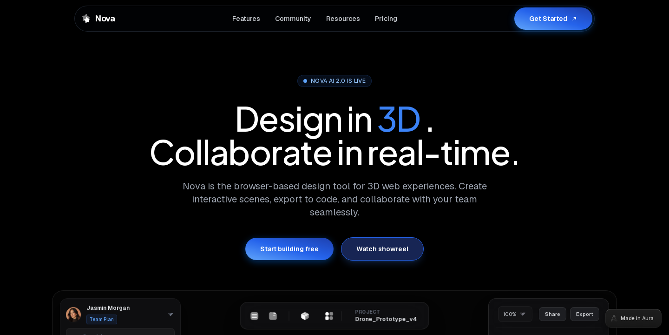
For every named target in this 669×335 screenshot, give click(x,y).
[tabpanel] (334, 167)
